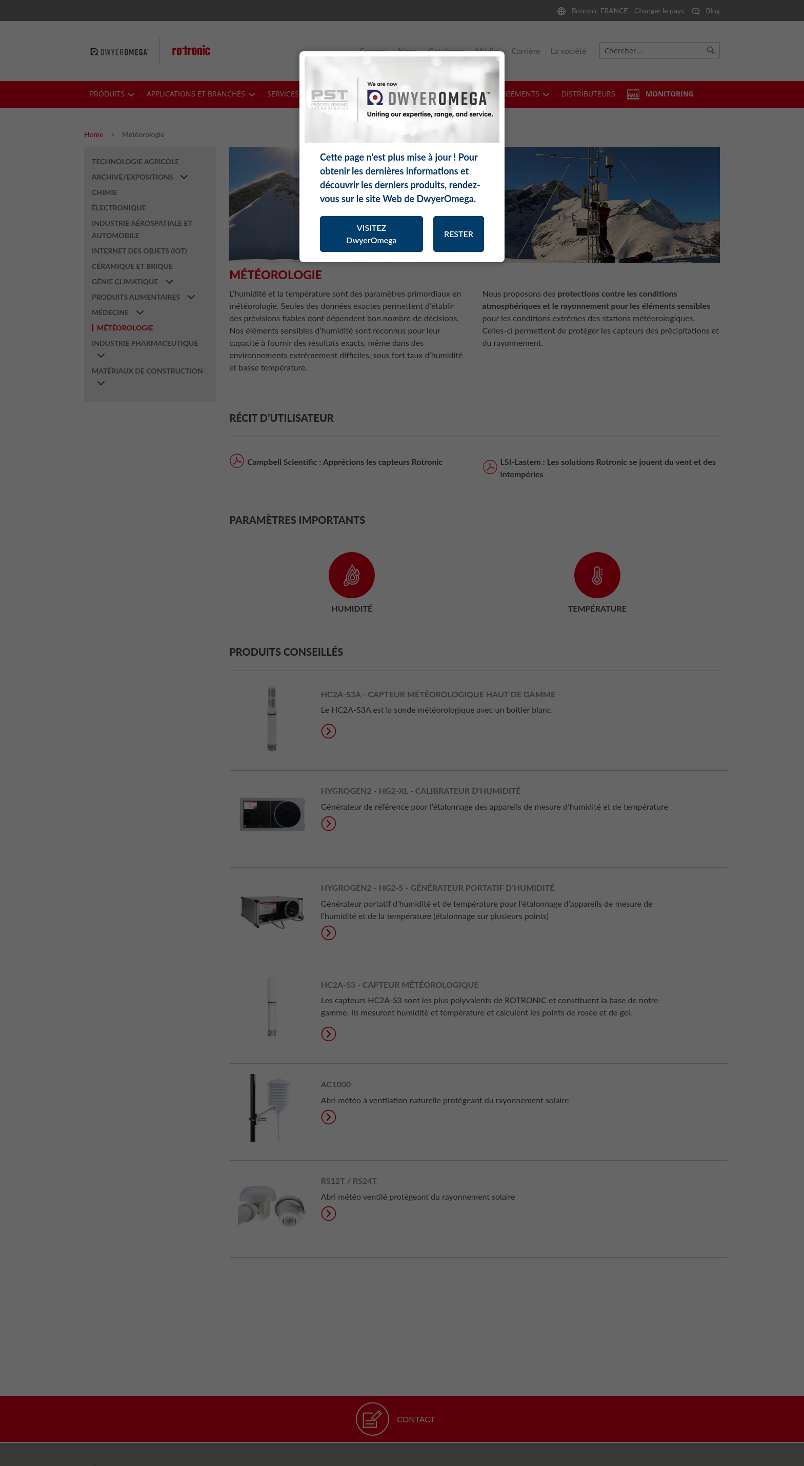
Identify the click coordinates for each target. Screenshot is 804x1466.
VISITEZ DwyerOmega (371, 234)
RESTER (458, 234)
